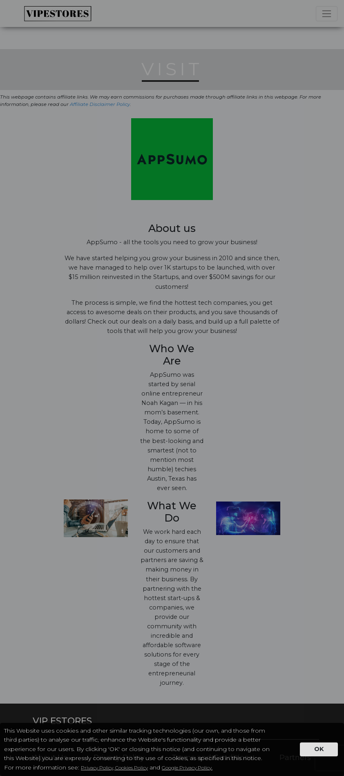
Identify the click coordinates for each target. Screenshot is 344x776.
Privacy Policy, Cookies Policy (114, 768)
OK (319, 749)
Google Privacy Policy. (187, 768)
